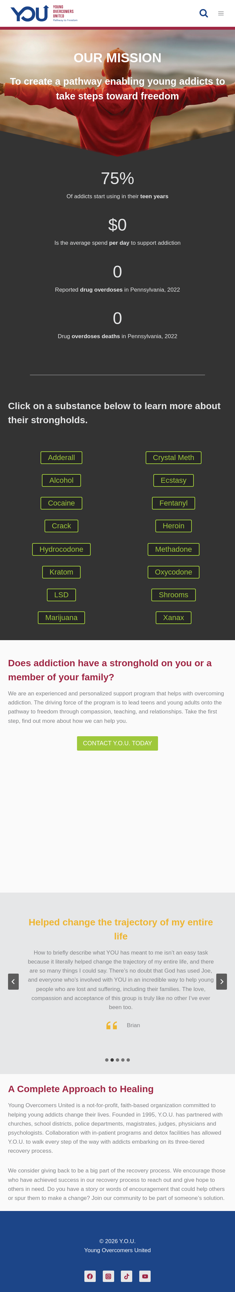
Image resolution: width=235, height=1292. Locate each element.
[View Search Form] (203, 13)
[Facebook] (90, 1276)
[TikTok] (126, 1276)
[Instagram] (108, 1276)
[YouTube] (145, 1276)
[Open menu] (221, 13)
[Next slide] (221, 982)
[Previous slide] (13, 982)
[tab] (106, 1060)
